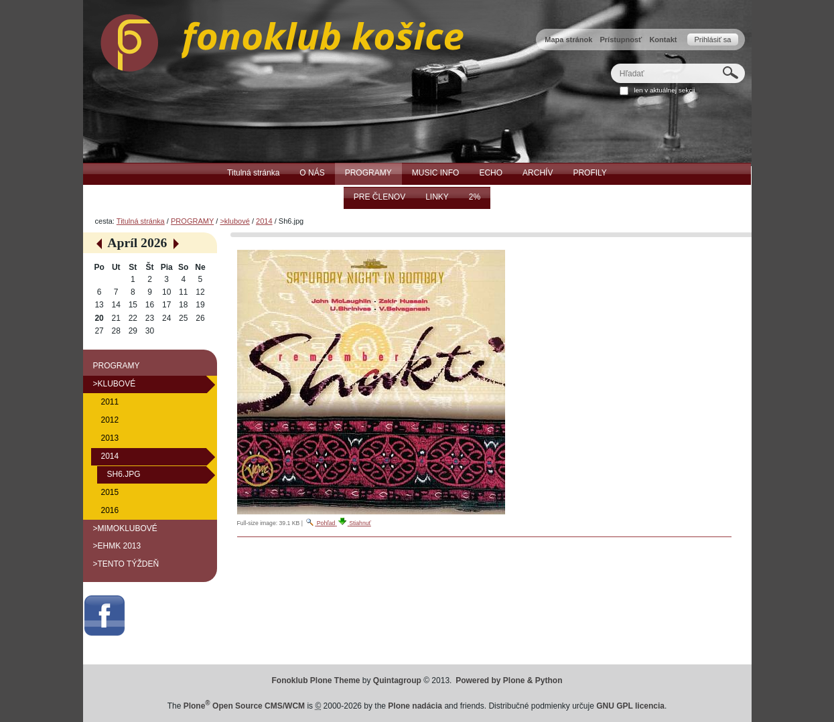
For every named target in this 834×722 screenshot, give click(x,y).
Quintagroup (397, 680)
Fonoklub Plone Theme (316, 680)
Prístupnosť (621, 39)
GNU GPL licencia (630, 706)
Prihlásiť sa (712, 39)
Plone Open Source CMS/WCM (244, 706)
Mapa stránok (568, 39)
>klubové (234, 221)
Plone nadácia (415, 706)
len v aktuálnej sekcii (664, 90)
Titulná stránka (141, 221)
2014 (264, 221)
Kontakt (663, 39)
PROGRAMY (192, 221)
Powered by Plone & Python (509, 680)
